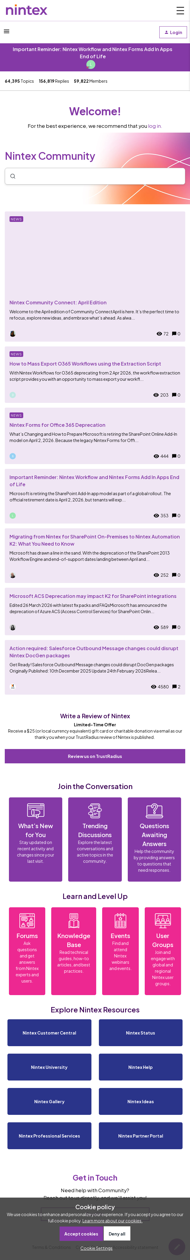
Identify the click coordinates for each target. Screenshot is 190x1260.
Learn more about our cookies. (112, 1220)
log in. (155, 126)
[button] (95, 1248)
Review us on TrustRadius (95, 756)
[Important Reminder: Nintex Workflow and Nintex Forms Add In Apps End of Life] (95, 496)
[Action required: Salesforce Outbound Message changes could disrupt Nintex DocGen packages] (95, 667)
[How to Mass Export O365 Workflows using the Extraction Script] (95, 374)
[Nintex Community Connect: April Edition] (95, 276)
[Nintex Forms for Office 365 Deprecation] (95, 436)
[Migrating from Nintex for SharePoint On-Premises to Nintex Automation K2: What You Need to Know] (95, 555)
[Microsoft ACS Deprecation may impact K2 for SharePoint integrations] (95, 611)
